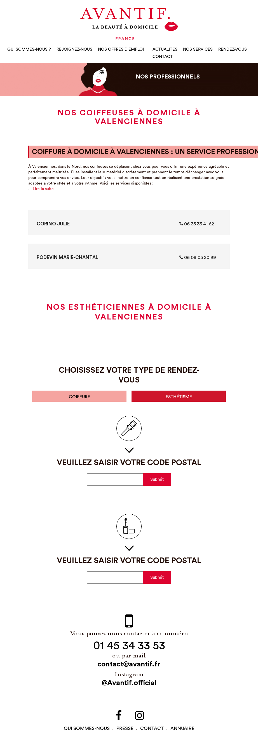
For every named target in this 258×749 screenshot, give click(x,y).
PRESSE (124, 730)
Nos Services (198, 50)
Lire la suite (43, 190)
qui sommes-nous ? (29, 50)
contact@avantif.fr (129, 666)
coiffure (79, 398)
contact (152, 730)
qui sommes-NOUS (87, 730)
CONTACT (163, 57)
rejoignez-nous (74, 50)
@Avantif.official (129, 685)
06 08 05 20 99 (197, 258)
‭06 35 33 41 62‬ (196, 224)
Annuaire (182, 730)
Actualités (165, 50)
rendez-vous (232, 50)
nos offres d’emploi (121, 50)
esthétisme (178, 398)
